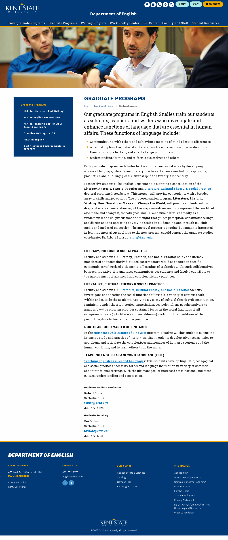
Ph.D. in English (34, 139)
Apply (182, 4)
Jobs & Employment (185, 495)
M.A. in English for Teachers (42, 117)
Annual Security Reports (187, 477)
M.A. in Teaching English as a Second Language (43, 125)
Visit (196, 4)
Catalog (121, 477)
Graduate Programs (34, 104)
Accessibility (181, 472)
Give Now (213, 4)
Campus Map (124, 482)
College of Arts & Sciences (131, 472)
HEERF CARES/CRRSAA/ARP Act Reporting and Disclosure (192, 506)
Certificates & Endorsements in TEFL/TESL (44, 147)
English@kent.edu (72, 476)
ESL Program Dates (127, 486)
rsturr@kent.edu (96, 403)
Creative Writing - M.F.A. (40, 133)
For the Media (181, 491)
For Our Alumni (182, 486)
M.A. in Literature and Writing (44, 110)
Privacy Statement (184, 500)
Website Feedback (184, 512)
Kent (86, 105)
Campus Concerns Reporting (190, 482)
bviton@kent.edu (96, 431)
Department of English (113, 13)
